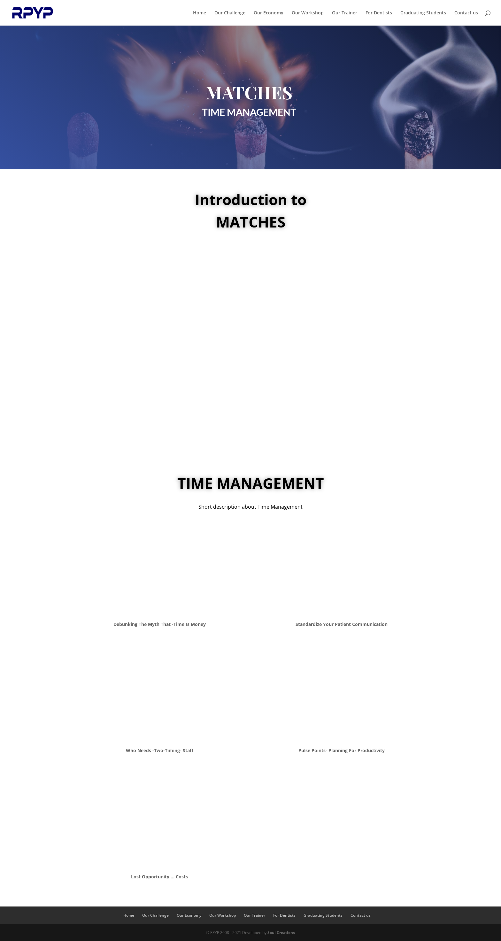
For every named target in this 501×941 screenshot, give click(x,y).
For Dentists (379, 13)
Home (199, 13)
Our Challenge (229, 13)
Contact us (466, 13)
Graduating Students (423, 13)
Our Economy (268, 13)
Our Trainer (344, 13)
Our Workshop (308, 13)
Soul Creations (281, 932)
